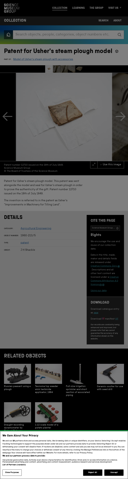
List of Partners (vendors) (14, 469)
